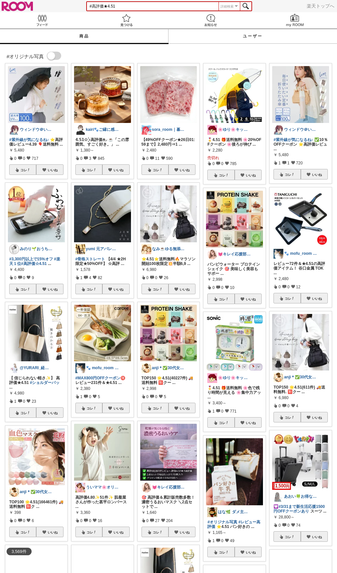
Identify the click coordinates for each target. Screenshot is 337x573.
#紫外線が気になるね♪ (29, 139)
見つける (126, 20)
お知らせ (210, 20)
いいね (53, 170)
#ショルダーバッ (45, 382)
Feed (42, 20)
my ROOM (295, 20)
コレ (25, 170)
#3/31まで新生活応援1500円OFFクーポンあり (299, 508)
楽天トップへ (320, 6)
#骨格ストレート (90, 259)
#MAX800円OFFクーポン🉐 (100, 378)
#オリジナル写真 (222, 522)
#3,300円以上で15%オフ (31, 259)
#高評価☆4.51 (34, 263)
